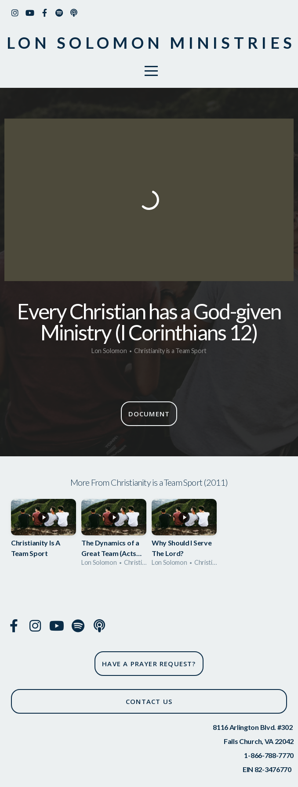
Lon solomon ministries (151, 42)
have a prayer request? (149, 663)
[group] (43, 536)
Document (149, 413)
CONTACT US (149, 701)
